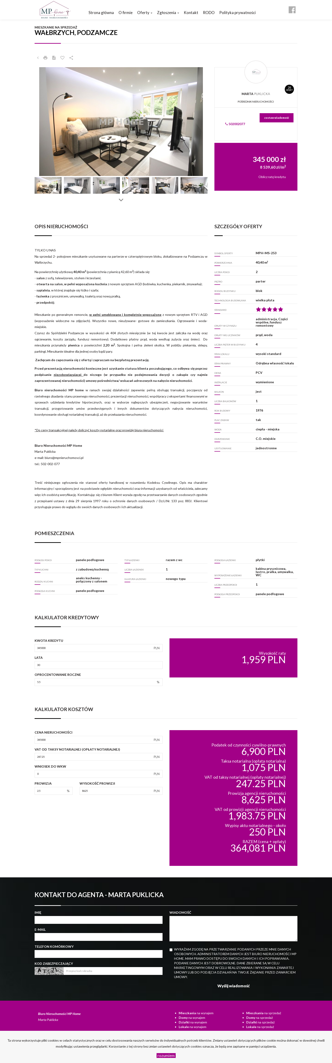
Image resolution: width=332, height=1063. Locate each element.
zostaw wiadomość (276, 117)
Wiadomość (180, 912)
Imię (38, 912)
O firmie (126, 12)
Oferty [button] (144, 12)
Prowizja (43, 783)
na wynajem (196, 1013)
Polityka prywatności (237, 12)
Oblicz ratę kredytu (272, 177)
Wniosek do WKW (50, 766)
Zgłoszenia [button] (168, 12)
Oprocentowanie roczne (58, 675)
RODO (209, 12)
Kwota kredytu (49, 640)
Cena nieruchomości (53, 732)
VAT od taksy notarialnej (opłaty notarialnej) (77, 749)
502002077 (235, 124)
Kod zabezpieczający (54, 963)
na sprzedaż (263, 1013)
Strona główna (101, 12)
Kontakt (191, 12)
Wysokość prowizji (97, 783)
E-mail (40, 929)
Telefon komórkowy (54, 946)
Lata (39, 658)
